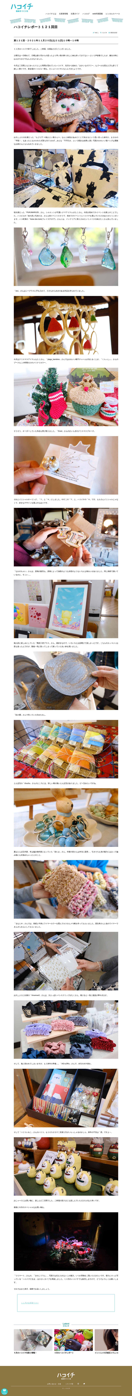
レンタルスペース (113, 14)
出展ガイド (75, 14)
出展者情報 (63, 14)
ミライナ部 (69, 1384)
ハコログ (86, 14)
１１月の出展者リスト (30, 1303)
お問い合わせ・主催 (54, 1384)
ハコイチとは (51, 14)
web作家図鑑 (97, 14)
